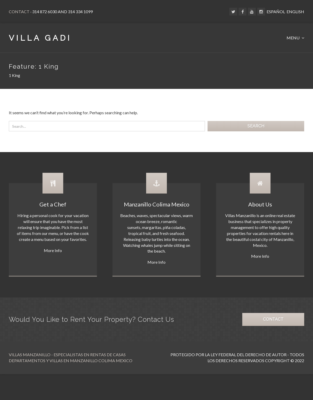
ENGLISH (295, 11)
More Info (53, 250)
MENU (293, 37)
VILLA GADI (40, 37)
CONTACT (273, 319)
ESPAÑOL (276, 11)
